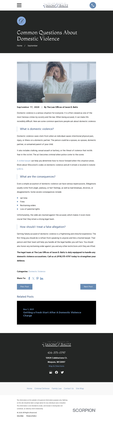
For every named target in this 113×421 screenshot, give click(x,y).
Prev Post (24, 286)
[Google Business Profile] (50, 372)
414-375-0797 (56, 352)
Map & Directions (56, 366)
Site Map (80, 388)
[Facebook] (56, 372)
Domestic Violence (37, 271)
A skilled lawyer (23, 161)
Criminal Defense (41, 388)
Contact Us (69, 388)
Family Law (57, 388)
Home (29, 388)
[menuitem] (20, 416)
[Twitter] (62, 372)
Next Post (88, 286)
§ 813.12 (20, 169)
